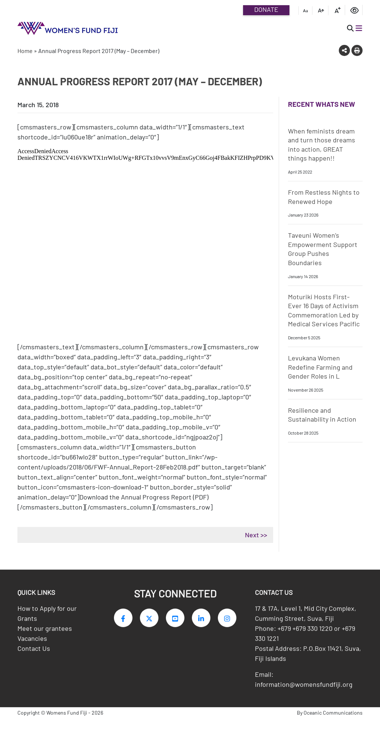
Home (25, 50)
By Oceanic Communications (330, 714)
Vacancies (32, 640)
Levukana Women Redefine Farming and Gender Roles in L (320, 367)
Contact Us (33, 650)
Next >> (256, 535)
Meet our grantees (44, 630)
